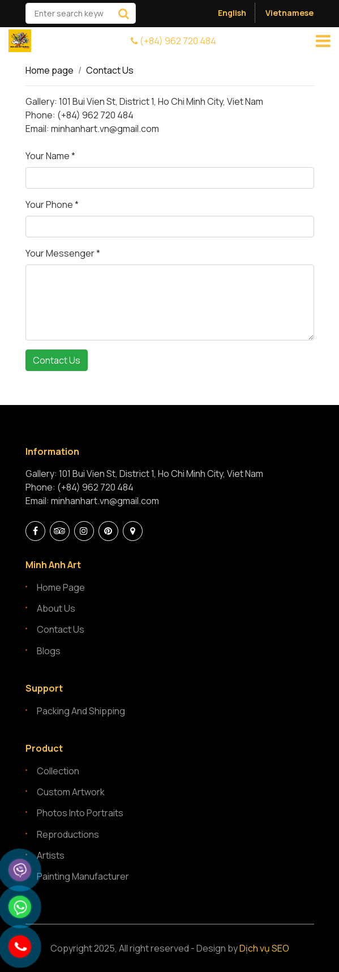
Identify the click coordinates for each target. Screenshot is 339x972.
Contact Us (110, 70)
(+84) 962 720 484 (173, 41)
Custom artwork (71, 792)
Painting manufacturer (83, 876)
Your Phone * (52, 204)
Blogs (49, 651)
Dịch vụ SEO (264, 948)
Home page (49, 70)
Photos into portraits (80, 813)
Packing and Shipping (81, 711)
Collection (58, 771)
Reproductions (68, 834)
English (232, 12)
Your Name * (50, 156)
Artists (51, 855)
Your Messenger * (62, 253)
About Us (56, 608)
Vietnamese (289, 12)
